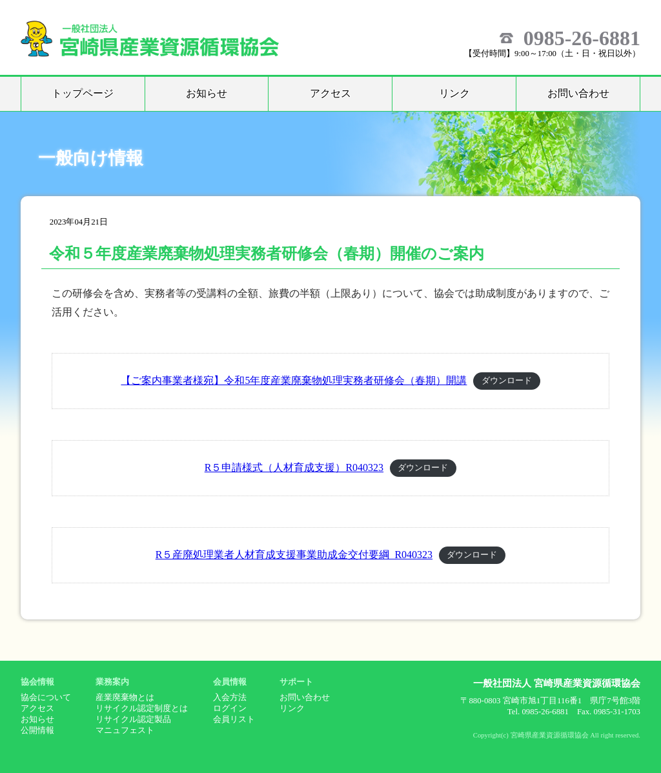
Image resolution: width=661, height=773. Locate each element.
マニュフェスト (125, 730)
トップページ (83, 93)
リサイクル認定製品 (133, 719)
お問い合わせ (578, 93)
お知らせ (206, 93)
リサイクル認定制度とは (142, 708)
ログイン (230, 708)
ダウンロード (507, 381)
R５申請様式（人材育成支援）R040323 (294, 467)
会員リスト (234, 719)
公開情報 (37, 730)
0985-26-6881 (582, 38)
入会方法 (230, 697)
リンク (454, 93)
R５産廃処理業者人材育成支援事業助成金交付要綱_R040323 (294, 554)
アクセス (330, 93)
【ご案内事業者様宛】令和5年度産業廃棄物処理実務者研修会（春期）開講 (294, 380)
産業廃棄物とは (125, 697)
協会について (46, 697)
